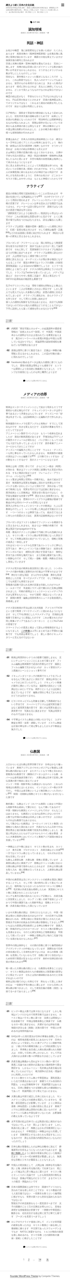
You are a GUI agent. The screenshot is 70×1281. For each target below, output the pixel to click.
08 (7, 1186)
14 (40, 1259)
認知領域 (35, 29)
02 (7, 350)
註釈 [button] (9, 320)
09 (7, 1221)
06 (7, 1146)
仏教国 (35, 751)
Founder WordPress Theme (24, 1276)
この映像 (25, 630)
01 (7, 328)
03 (7, 362)
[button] (40, 196)
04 (7, 719)
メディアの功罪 (35, 394)
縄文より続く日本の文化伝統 (20, 4)
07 (7, 1165)
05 (7, 1121)
